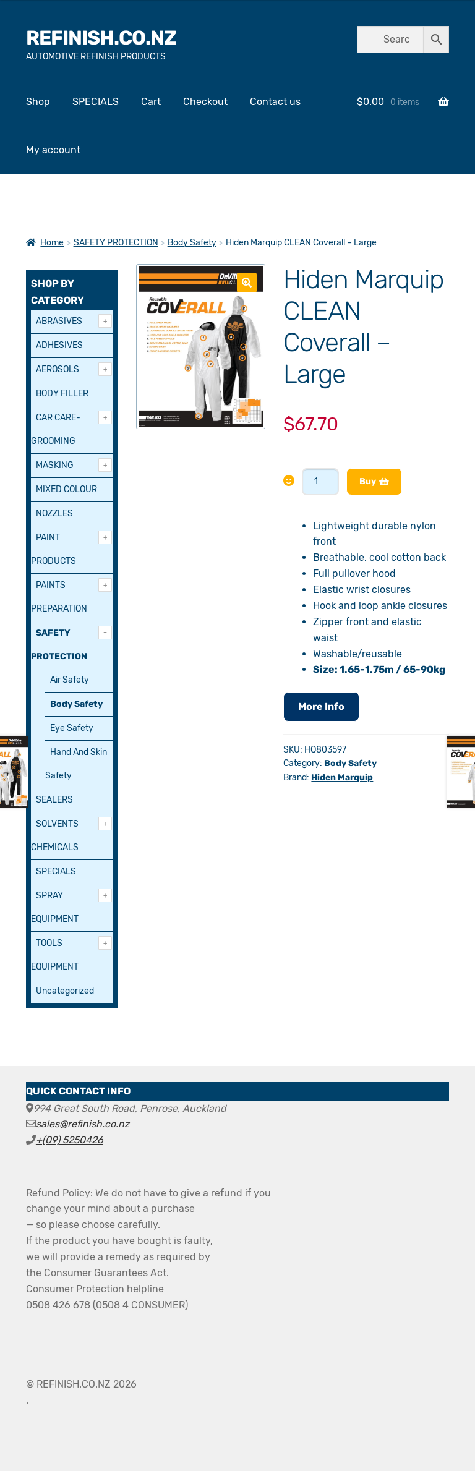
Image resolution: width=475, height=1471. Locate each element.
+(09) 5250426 (69, 1140)
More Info (321, 706)
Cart (151, 102)
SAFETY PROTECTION (116, 242)
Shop (38, 102)
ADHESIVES (59, 345)
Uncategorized (65, 991)
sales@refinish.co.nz (82, 1124)
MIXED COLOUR (66, 489)
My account (53, 150)
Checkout (205, 102)
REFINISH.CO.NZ (101, 37)
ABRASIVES (59, 321)
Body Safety (192, 242)
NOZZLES (54, 513)
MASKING (55, 465)
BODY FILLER (62, 393)
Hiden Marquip (342, 777)
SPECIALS (95, 102)
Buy (367, 481)
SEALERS (54, 800)
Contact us (275, 102)
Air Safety (69, 680)
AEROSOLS (57, 369)
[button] (247, 282)
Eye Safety (71, 728)
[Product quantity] (320, 481)
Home (52, 242)
